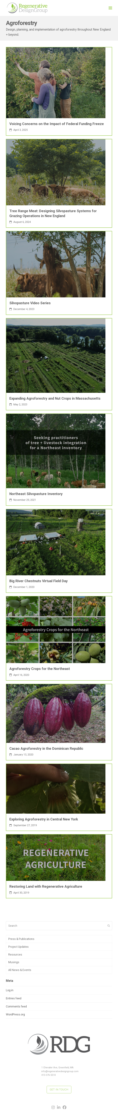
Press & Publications (21, 939)
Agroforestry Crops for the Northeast (39, 669)
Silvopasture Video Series (30, 303)
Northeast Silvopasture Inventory (36, 494)
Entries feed (13, 998)
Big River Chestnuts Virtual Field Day (38, 581)
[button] (110, 8)
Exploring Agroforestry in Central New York (43, 819)
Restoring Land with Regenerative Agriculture (45, 886)
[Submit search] (108, 925)
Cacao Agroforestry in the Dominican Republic (46, 748)
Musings (13, 962)
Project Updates (18, 946)
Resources (15, 954)
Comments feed (16, 1006)
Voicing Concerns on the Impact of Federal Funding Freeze (56, 124)
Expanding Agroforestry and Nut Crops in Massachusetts (54, 398)
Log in (9, 990)
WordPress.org (15, 1014)
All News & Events (19, 970)
